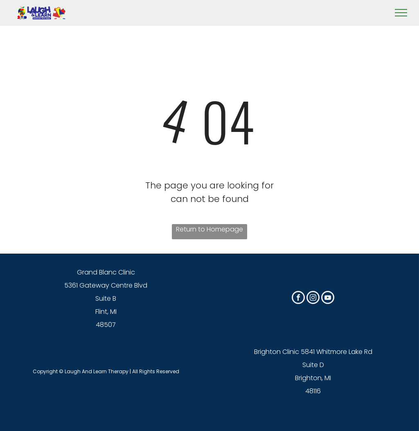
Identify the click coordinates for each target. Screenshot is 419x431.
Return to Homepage (209, 229)
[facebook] (298, 298)
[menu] (401, 12)
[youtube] (327, 298)
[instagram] (313, 298)
